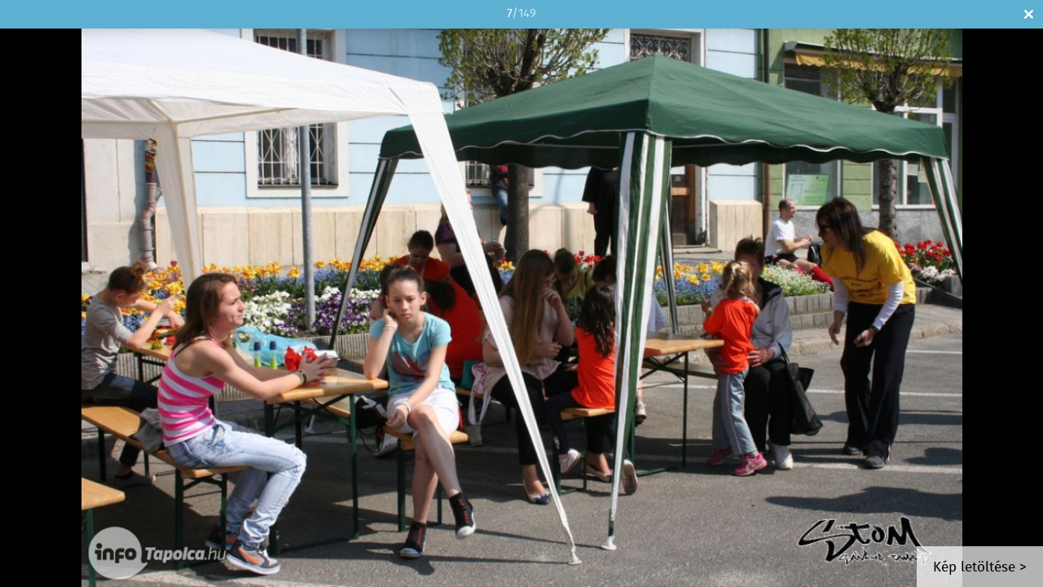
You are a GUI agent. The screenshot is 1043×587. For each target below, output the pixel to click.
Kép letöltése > (980, 568)
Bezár (1028, 14)
